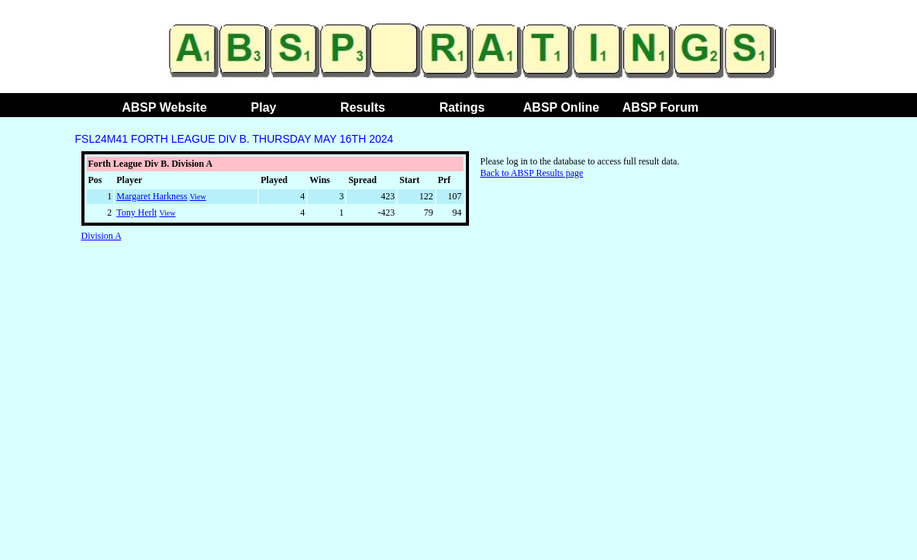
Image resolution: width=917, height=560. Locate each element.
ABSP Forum (660, 107)
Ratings (462, 107)
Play (264, 107)
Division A (101, 235)
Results (362, 107)
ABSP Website (164, 107)
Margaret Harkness (151, 196)
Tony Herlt (136, 212)
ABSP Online (561, 107)
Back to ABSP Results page (532, 173)
